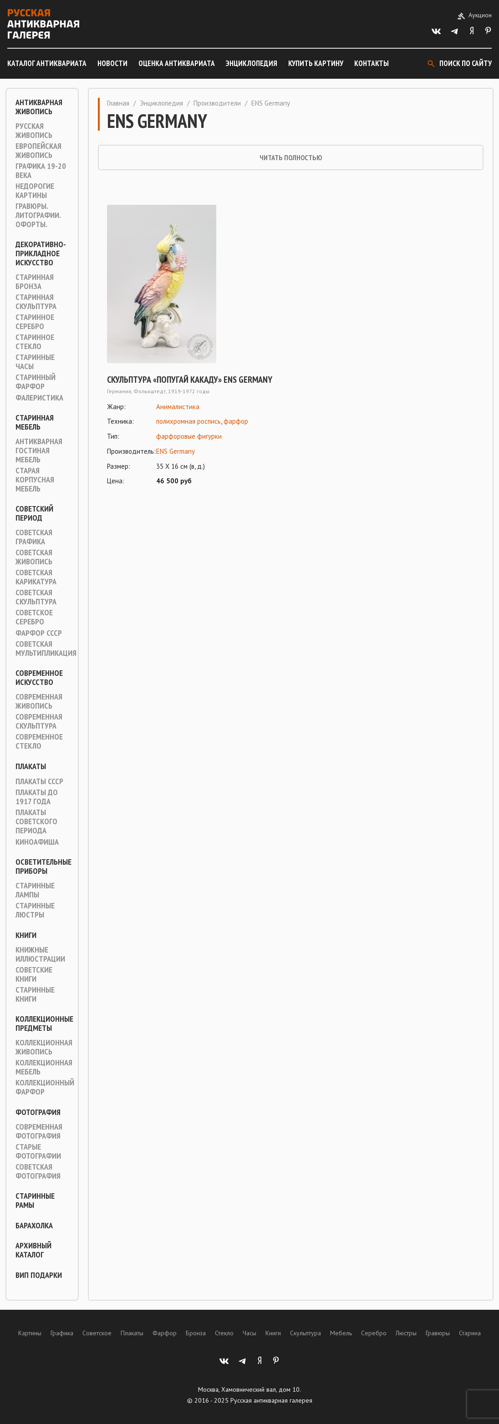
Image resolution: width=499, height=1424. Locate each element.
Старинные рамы (35, 1200)
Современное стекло (39, 741)
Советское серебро (34, 617)
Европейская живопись (38, 151)
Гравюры (438, 1333)
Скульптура (305, 1333)
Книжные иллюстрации (40, 954)
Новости (112, 63)
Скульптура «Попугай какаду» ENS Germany (189, 379)
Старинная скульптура (35, 302)
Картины (29, 1333)
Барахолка (34, 1225)
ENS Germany (175, 451)
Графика (62, 1333)
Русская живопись (33, 131)
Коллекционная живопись (43, 1047)
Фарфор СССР (38, 633)
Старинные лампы (35, 890)
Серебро (374, 1333)
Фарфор (165, 1333)
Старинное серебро (34, 322)
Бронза (196, 1333)
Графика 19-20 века (40, 171)
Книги (25, 935)
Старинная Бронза (34, 282)
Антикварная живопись (38, 107)
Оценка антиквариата (176, 63)
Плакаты (30, 766)
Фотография (38, 1112)
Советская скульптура (35, 597)
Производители (217, 103)
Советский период (34, 513)
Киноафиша (37, 841)
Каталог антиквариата (47, 63)
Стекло (224, 1333)
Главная (118, 103)
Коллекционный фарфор (44, 1087)
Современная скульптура (38, 721)
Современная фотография (38, 1131)
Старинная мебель (34, 422)
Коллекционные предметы (44, 1023)
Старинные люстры (35, 910)
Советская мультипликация (45, 648)
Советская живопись (33, 557)
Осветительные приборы (43, 866)
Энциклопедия (251, 63)
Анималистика (177, 406)
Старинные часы (35, 362)
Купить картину (315, 63)
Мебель (341, 1333)
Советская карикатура (35, 577)
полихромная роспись (188, 421)
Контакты (371, 63)
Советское (97, 1333)
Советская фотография (38, 1171)
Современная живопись (38, 701)
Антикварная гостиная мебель (38, 450)
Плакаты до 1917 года (36, 797)
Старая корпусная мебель (34, 479)
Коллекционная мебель (43, 1067)
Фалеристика (39, 397)
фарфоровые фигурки (189, 436)
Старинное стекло (34, 342)
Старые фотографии (38, 1151)
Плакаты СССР (39, 781)
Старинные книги (35, 994)
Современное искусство (39, 678)
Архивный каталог (33, 1250)
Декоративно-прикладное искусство (40, 253)
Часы (249, 1333)
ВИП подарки (38, 1275)
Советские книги (33, 974)
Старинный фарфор (35, 382)
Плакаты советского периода (36, 821)
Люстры (406, 1333)
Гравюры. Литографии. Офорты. (38, 215)
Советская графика (33, 537)
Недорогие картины (34, 191)
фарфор (236, 421)
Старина (470, 1333)
